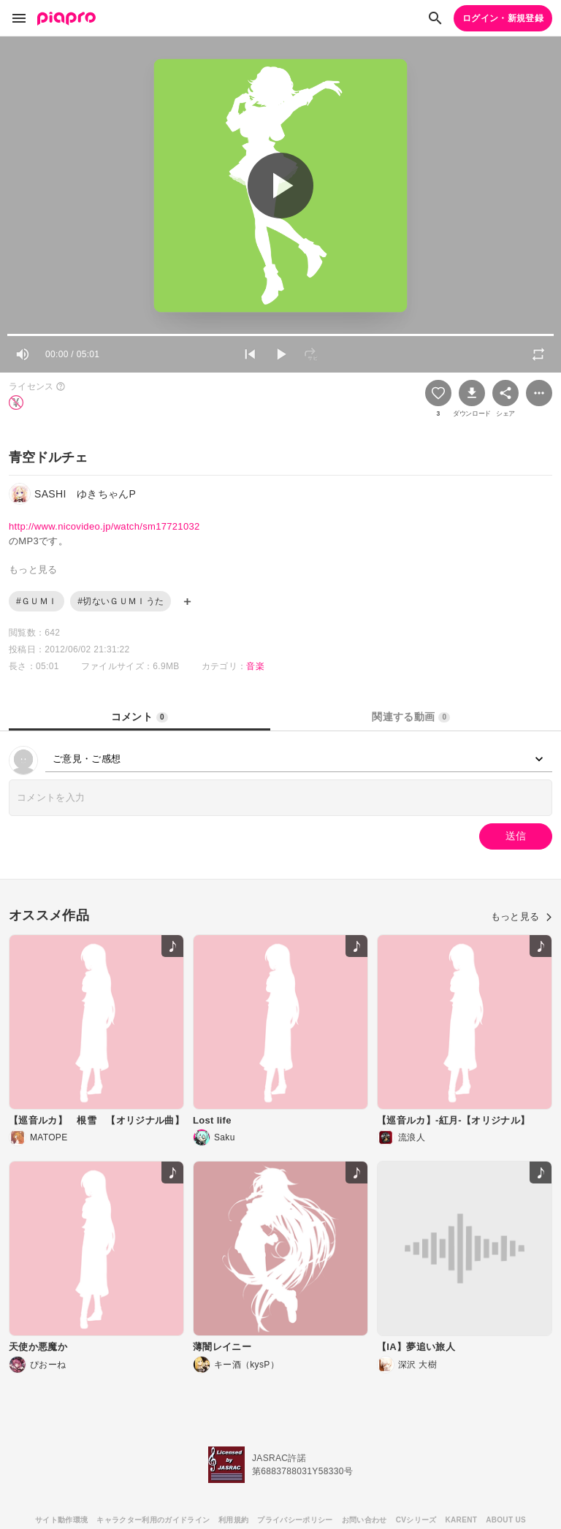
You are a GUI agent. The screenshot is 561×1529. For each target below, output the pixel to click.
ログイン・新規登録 (502, 18)
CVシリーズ (416, 1520)
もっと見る (521, 916)
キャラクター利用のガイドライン (153, 1520)
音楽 (255, 666)
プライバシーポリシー (294, 1520)
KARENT (462, 1520)
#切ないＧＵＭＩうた (120, 601)
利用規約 (233, 1520)
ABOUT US (506, 1520)
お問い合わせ (364, 1520)
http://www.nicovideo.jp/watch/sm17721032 (104, 526)
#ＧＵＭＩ (36, 601)
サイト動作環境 (61, 1520)
